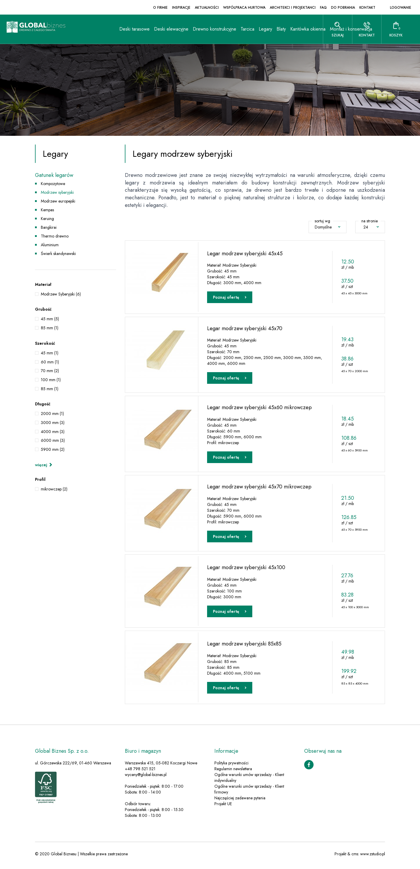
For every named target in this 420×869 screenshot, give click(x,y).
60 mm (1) (50, 362)
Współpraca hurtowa (244, 7)
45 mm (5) (50, 319)
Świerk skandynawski (58, 253)
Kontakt (367, 7)
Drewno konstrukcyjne (167, 58)
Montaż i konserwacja (304, 58)
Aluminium (50, 245)
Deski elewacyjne (124, 58)
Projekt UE (223, 807)
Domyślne (327, 227)
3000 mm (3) (52, 422)
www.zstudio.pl (372, 857)
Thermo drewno (55, 236)
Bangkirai (49, 227)
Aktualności (207, 7)
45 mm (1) (49, 353)
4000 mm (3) (52, 431)
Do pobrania (343, 7)
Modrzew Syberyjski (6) (61, 294)
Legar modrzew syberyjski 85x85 (244, 646)
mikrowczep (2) (54, 489)
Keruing (47, 218)
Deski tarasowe (87, 58)
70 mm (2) (50, 371)
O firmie (160, 7)
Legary (218, 58)
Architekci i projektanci (293, 7)
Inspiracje (181, 7)
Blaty (234, 58)
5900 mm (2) (52, 449)
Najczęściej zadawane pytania (239, 801)
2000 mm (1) (52, 413)
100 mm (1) (51, 380)
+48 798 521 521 (140, 772)
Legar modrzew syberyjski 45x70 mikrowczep (259, 489)
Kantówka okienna (261, 58)
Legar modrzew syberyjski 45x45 (245, 253)
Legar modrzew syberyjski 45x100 (246, 570)
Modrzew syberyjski (57, 192)
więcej (43, 465)
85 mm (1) (49, 328)
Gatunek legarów (54, 175)
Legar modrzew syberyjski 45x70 (244, 328)
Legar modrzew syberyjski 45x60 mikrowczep (259, 408)
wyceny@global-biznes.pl (146, 778)
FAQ (323, 7)
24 (371, 227)
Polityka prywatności (231, 766)
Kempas (47, 210)
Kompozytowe (53, 184)
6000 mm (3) (53, 440)
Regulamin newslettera (233, 772)
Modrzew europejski (58, 201)
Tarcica (200, 58)
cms (354, 857)
